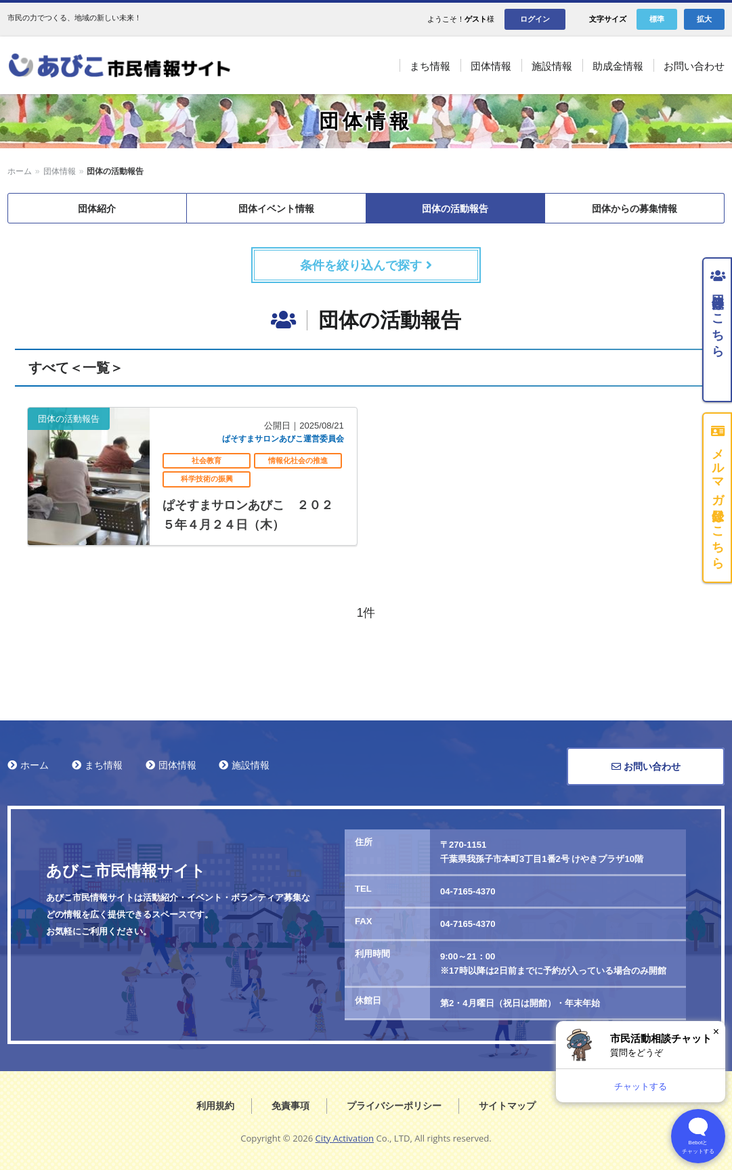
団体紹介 (97, 208)
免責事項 (290, 1105)
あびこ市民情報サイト (135, 65)
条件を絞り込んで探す (365, 265)
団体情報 (59, 171)
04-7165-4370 (468, 891)
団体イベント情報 (276, 208)
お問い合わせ (646, 766)
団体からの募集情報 (634, 208)
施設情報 (251, 765)
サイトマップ (507, 1105)
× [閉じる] (716, 1031)
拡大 (704, 19)
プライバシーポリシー (394, 1105)
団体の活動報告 (455, 208)
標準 (656, 19)
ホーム (19, 171)
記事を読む (192, 476)
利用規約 (215, 1105)
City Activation (345, 1138)
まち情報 (104, 765)
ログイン (535, 19)
